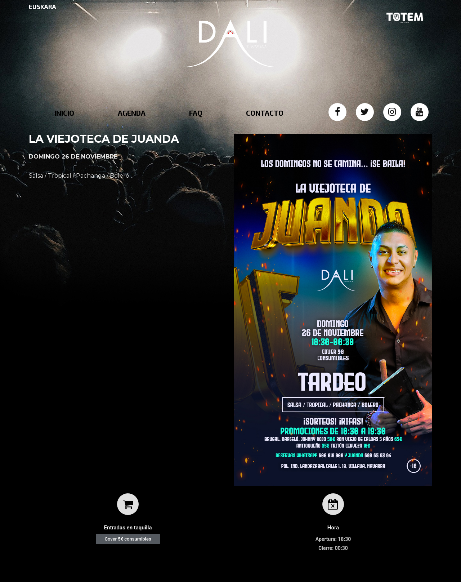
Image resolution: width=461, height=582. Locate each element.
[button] (128, 539)
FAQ (195, 112)
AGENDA (132, 112)
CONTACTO (264, 112)
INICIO (64, 112)
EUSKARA (42, 6)
